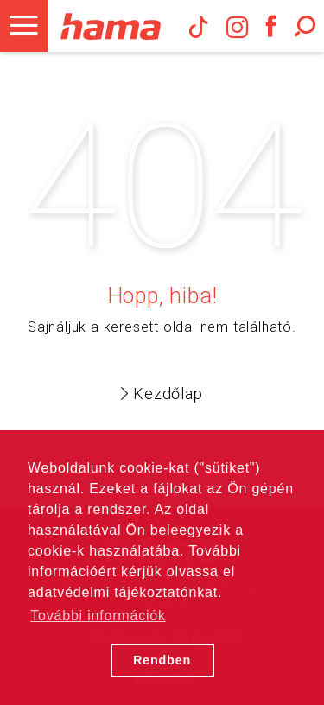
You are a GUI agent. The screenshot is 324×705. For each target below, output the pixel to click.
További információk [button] (98, 615)
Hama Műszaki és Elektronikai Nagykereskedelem (110, 26)
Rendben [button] (162, 660)
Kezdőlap (161, 393)
